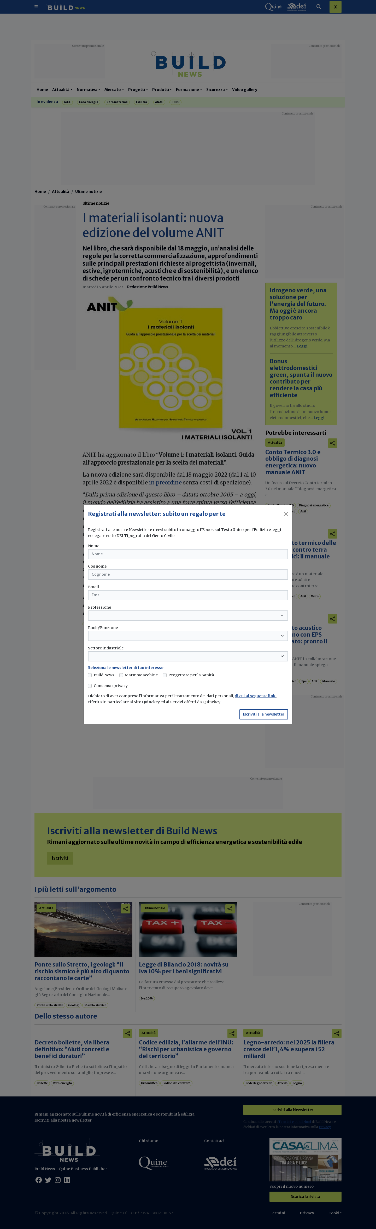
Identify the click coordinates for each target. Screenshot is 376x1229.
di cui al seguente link (255, 696)
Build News (104, 675)
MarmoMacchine (141, 675)
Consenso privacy (111, 685)
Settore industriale (106, 648)
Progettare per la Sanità (191, 675)
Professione (99, 607)
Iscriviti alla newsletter (263, 714)
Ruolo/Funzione (103, 627)
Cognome (97, 566)
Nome (93, 546)
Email (93, 587)
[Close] (286, 514)
